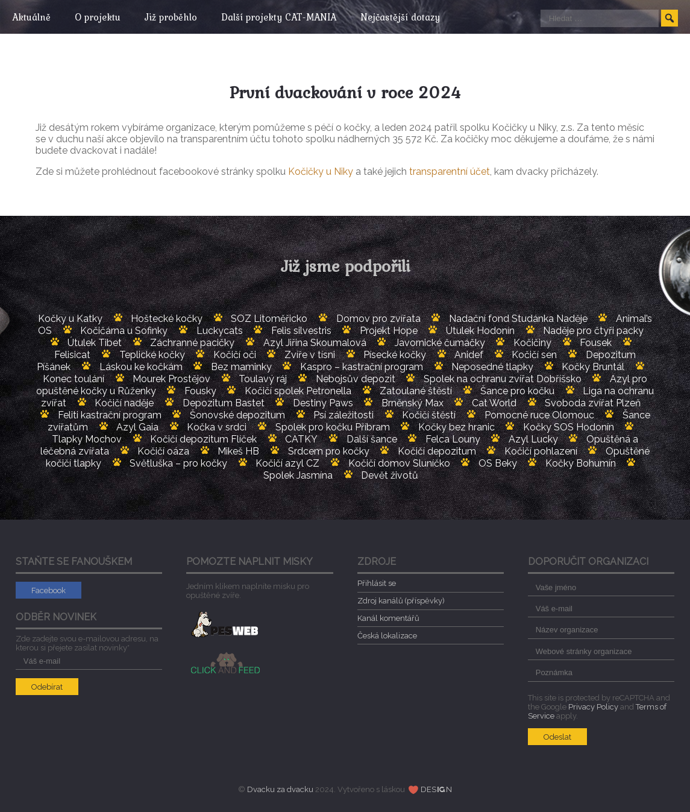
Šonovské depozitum (237, 415)
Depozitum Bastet (224, 403)
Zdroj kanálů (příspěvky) (401, 600)
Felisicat (72, 354)
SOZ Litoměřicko (269, 318)
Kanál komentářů (388, 618)
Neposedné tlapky (492, 367)
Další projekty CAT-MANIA (287, 17)
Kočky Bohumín (580, 463)
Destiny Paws (323, 403)
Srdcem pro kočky (328, 451)
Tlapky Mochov (87, 439)
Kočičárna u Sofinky (124, 330)
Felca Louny (452, 439)
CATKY (301, 439)
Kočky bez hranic (456, 427)
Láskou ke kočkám (141, 367)
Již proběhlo (177, 17)
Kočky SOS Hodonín (568, 427)
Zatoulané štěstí (416, 391)
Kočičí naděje (124, 403)
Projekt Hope (389, 330)
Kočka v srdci (216, 427)
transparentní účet (449, 171)
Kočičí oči (234, 354)
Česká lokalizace (387, 635)
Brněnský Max (412, 403)
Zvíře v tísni (309, 354)
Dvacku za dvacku (280, 789)
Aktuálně (31, 17)
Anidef (468, 354)
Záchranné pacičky (192, 342)
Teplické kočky (152, 354)
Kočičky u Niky (320, 171)
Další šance (372, 439)
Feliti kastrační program (110, 415)
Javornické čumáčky (440, 342)
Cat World (494, 403)
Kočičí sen (534, 354)
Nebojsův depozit (355, 379)
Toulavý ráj (263, 379)
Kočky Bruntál (593, 367)
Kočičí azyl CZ (287, 463)
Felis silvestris (301, 330)
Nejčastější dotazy (412, 17)
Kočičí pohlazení (540, 451)
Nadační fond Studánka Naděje (518, 318)
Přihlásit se (376, 583)
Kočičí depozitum (437, 451)
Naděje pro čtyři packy (593, 330)
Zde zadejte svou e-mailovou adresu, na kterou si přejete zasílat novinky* (89, 649)
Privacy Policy (593, 706)
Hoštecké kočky (166, 318)
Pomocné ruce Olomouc (539, 415)
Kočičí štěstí (429, 415)
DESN (436, 789)
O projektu (101, 17)
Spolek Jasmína (298, 475)
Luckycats (219, 330)
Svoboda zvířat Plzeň (593, 403)
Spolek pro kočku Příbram (332, 427)
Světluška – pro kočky (178, 463)
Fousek (596, 342)
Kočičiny (532, 342)
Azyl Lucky (533, 439)
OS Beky (497, 463)
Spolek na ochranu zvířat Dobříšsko (503, 379)
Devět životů (389, 475)
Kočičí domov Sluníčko (399, 463)
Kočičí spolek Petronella (298, 391)
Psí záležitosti (343, 415)
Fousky (200, 391)
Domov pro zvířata (378, 318)
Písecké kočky (394, 354)
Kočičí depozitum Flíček (203, 439)
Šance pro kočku (517, 391)
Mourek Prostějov (171, 379)
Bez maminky (241, 367)
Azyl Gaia (137, 427)
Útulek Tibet (94, 342)
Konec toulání (73, 379)
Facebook (48, 590)
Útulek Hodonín (480, 330)
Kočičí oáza (163, 451)
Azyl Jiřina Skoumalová (314, 342)
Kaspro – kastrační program (361, 367)
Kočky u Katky (70, 318)
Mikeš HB (238, 451)
